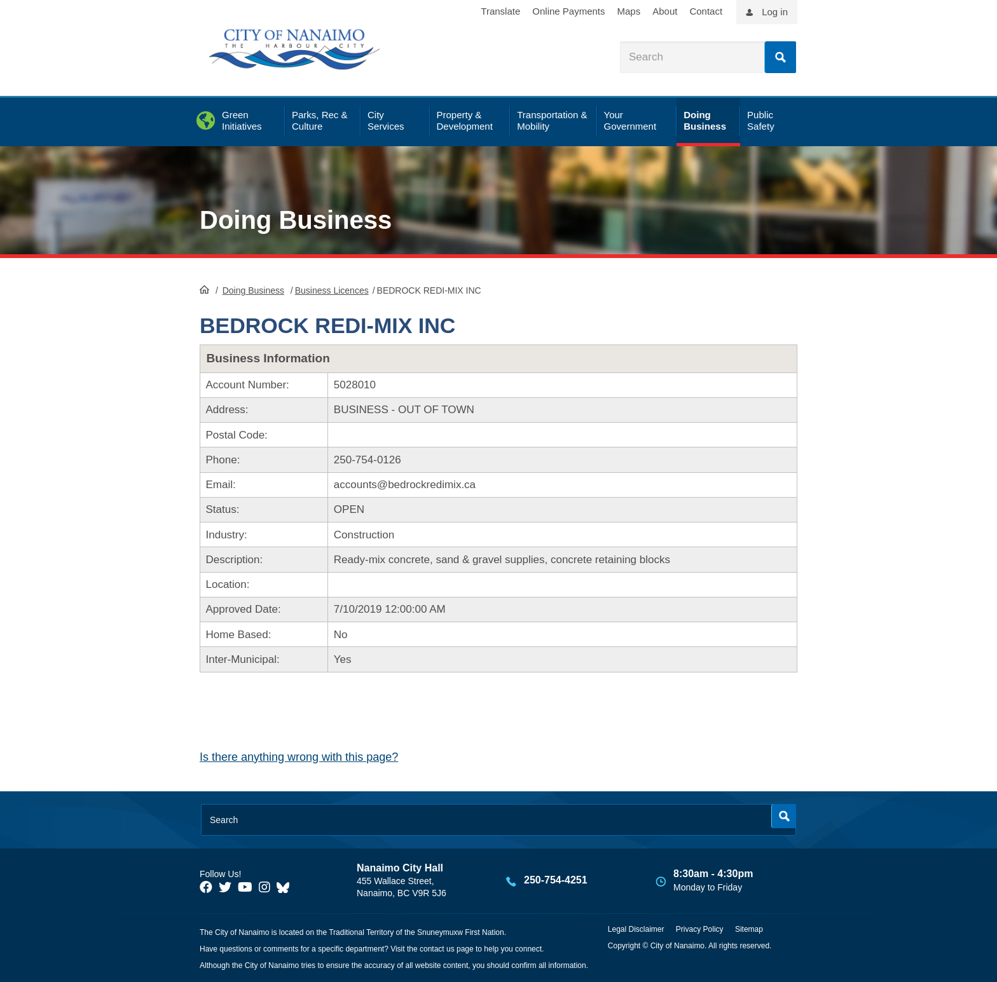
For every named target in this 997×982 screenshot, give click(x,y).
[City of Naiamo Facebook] (206, 887)
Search (780, 57)
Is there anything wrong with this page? (299, 757)
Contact (705, 11)
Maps (629, 11)
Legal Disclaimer (636, 929)
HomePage (204, 289)
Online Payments (568, 11)
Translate (500, 11)
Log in (775, 11)
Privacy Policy (700, 929)
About (664, 11)
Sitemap (749, 929)
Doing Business (296, 220)
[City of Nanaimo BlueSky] (286, 887)
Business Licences (332, 290)
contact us (437, 948)
